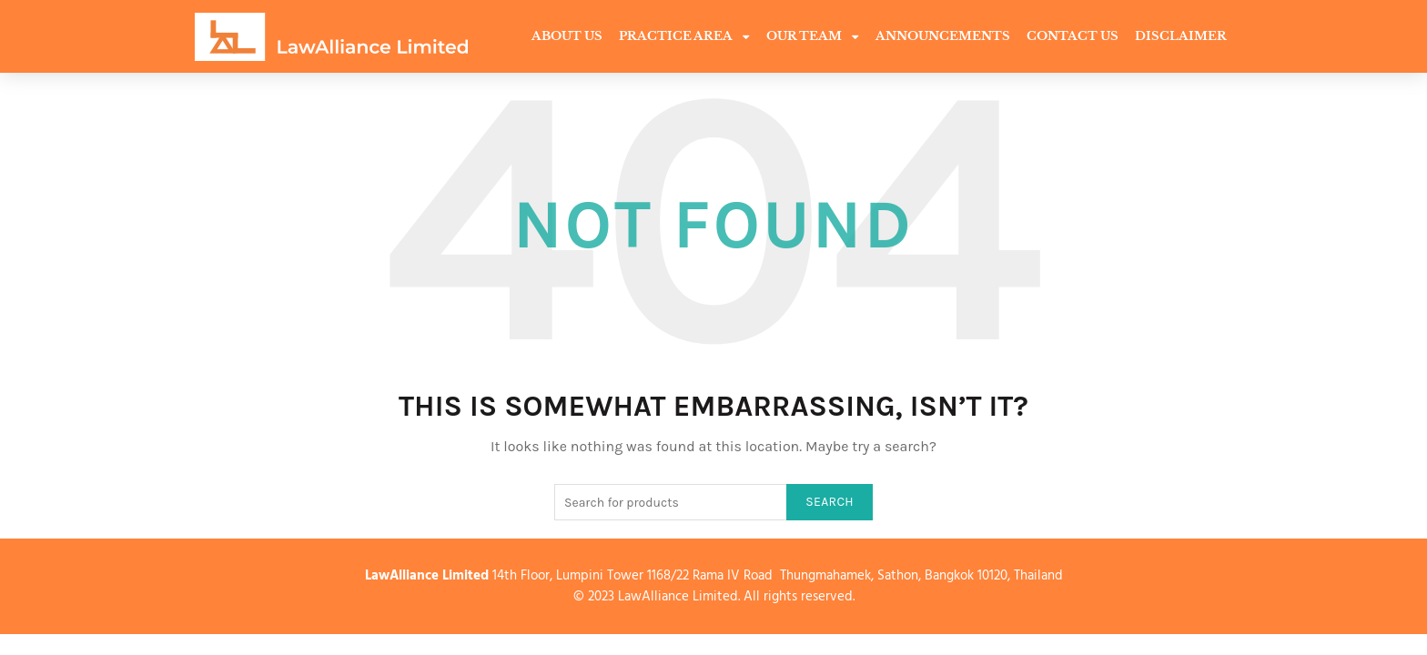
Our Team (812, 37)
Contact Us (1072, 36)
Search (829, 501)
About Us (566, 36)
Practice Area (684, 37)
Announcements (942, 36)
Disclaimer (1181, 36)
